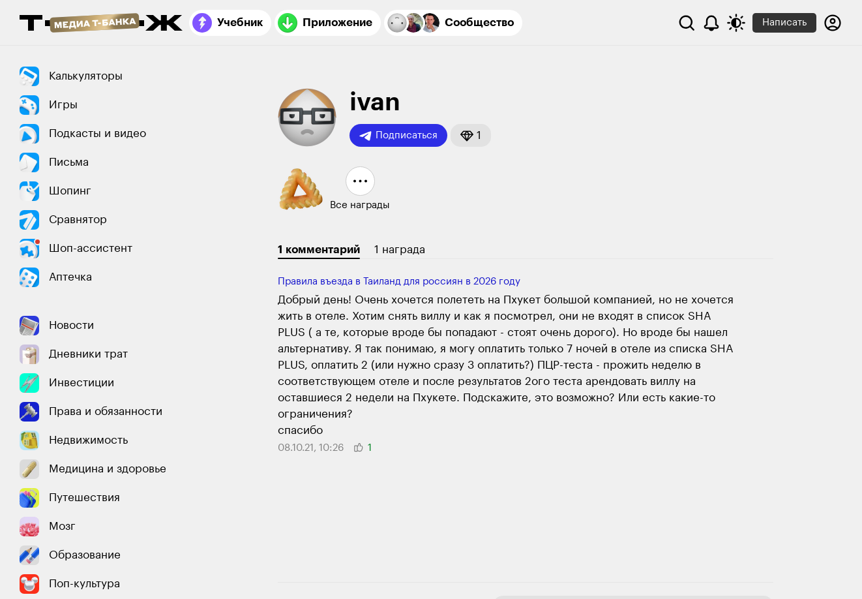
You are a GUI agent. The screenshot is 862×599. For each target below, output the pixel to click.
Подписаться (398, 135)
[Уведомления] (711, 23)
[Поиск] (686, 23)
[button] (471, 135)
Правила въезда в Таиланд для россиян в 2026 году (399, 281)
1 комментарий (319, 249)
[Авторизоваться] (832, 23)
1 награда (399, 249)
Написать (784, 22)
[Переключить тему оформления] (736, 23)
